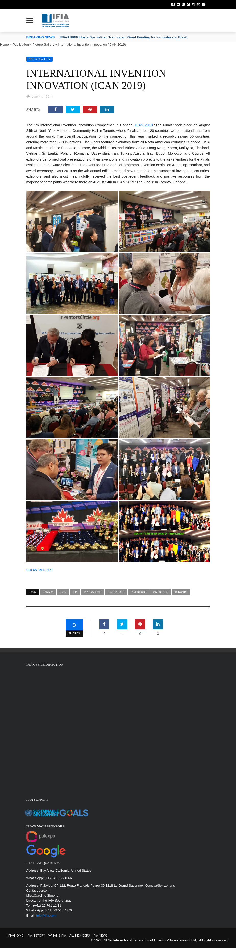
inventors (160, 592)
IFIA (75, 592)
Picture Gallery (43, 44)
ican (63, 592)
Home (4, 44)
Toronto (181, 592)
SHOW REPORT (39, 570)
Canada (48, 592)
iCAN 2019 (144, 125)
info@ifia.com (46, 915)
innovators (116, 592)
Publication (21, 44)
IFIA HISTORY (36, 935)
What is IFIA (57, 935)
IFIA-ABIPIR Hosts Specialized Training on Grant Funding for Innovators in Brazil (123, 37)
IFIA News (100, 935)
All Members (79, 935)
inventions (138, 592)
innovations (92, 592)
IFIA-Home (15, 935)
